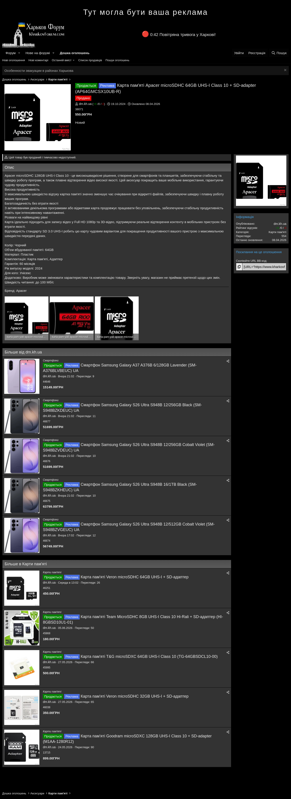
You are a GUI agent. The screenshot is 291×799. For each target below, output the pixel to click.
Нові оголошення (13, 60)
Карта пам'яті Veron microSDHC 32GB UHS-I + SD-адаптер (135, 696)
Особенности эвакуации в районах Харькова (38, 70)
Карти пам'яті (52, 572)
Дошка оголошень (74, 53)
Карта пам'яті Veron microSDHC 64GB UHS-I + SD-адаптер (135, 577)
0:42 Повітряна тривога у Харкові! (183, 34)
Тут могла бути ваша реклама (145, 12)
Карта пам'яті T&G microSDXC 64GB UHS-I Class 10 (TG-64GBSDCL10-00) (149, 656)
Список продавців (90, 60)
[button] (19, 53)
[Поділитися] (228, 361)
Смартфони (50, 360)
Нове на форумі (37, 53)
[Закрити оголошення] (285, 70)
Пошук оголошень (117, 60)
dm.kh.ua (85, 104)
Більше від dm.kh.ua (23, 352)
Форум (11, 53)
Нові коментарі (38, 60)
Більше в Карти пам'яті (26, 564)
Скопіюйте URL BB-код (251, 260)
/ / (98, 104)
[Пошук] (279, 53)
